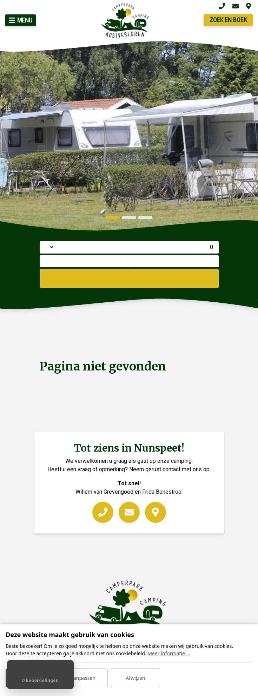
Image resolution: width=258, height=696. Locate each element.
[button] (113, 217)
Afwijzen (135, 678)
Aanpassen (82, 678)
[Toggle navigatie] (20, 20)
